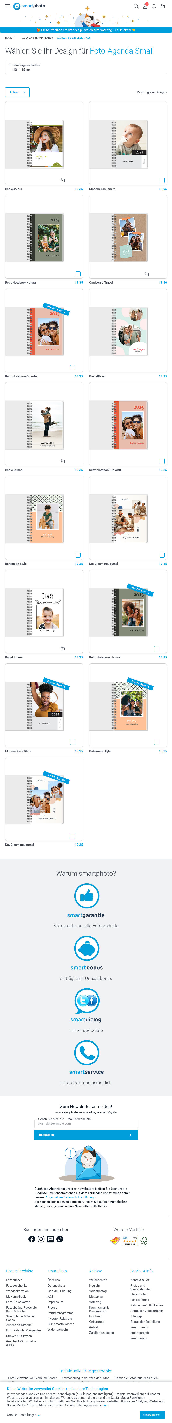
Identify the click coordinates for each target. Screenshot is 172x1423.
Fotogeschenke (16, 1286)
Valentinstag (98, 1291)
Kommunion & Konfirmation (99, 1309)
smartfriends (139, 1327)
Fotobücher (14, 1280)
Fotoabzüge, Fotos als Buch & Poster (21, 1309)
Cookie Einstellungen (23, 1415)
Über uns (54, 1280)
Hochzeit (95, 1316)
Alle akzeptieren (151, 1414)
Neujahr (94, 1286)
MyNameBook (16, 1297)
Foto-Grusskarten (18, 1302)
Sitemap (136, 1316)
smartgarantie (140, 1333)
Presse (52, 1308)
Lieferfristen (138, 1294)
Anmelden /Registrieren (146, 1311)
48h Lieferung (139, 1300)
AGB (51, 1297)
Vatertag (95, 1302)
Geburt (93, 1327)
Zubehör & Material (19, 1325)
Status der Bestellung (145, 1322)
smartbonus (138, 1338)
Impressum (55, 1302)
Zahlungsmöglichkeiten (146, 1305)
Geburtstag (96, 1322)
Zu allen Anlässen (101, 1333)
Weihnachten (98, 1280)
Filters (14, 92)
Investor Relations (60, 1318)
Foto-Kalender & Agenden (23, 1330)
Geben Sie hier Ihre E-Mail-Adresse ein (64, 1119)
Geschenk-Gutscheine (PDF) (21, 1343)
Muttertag (96, 1297)
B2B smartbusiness (61, 1324)
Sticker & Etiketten (19, 1336)
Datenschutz (56, 1286)
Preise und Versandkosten (140, 1287)
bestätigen (46, 1135)
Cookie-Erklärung (59, 1291)
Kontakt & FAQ (140, 1280)
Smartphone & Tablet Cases (20, 1318)
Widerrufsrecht (58, 1329)
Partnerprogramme (61, 1313)
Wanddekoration (17, 1291)
